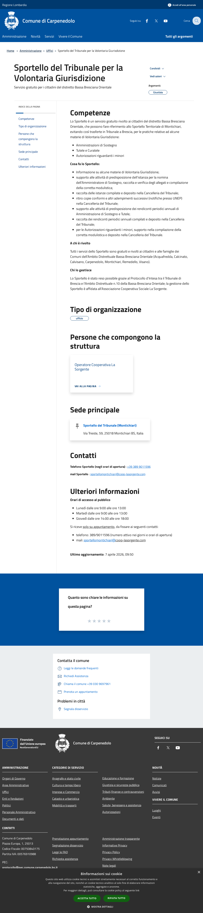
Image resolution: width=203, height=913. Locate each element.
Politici (6, 805)
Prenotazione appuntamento (70, 838)
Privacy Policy (111, 852)
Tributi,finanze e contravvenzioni (123, 791)
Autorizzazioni (111, 812)
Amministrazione (31, 50)
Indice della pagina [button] (29, 106)
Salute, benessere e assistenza (121, 805)
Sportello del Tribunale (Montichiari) (110, 425)
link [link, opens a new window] (137, 890)
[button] (101, 907)
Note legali (109, 865)
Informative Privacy (114, 845)
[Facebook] (144, 20)
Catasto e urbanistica (65, 798)
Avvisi (156, 792)
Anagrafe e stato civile (66, 778)
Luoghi (156, 810)
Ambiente (108, 798)
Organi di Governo (13, 778)
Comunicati (159, 785)
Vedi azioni (158, 76)
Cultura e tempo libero (66, 785)
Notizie (156, 778)
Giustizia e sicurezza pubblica (120, 785)
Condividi (157, 68)
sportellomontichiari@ (99, 540)
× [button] (198, 872)
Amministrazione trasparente (121, 838)
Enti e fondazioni (13, 798)
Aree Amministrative (15, 785)
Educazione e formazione (118, 778)
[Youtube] (163, 20)
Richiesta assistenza (65, 859)
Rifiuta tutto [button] (116, 898)
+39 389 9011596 (139, 466)
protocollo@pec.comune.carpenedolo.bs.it (30, 867)
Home (10, 50)
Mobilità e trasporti (64, 805)
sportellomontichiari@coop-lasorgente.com (117, 474)
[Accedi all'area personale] (182, 5)
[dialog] (101, 890)
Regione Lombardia (14, 5)
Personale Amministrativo (18, 812)
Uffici (49, 50)
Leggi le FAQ (60, 852)
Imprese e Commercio (66, 792)
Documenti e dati (13, 819)
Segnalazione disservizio (67, 845)
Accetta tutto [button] (87, 898)
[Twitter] (153, 20)
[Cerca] (196, 20)
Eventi (156, 817)
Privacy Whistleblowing (117, 859)
